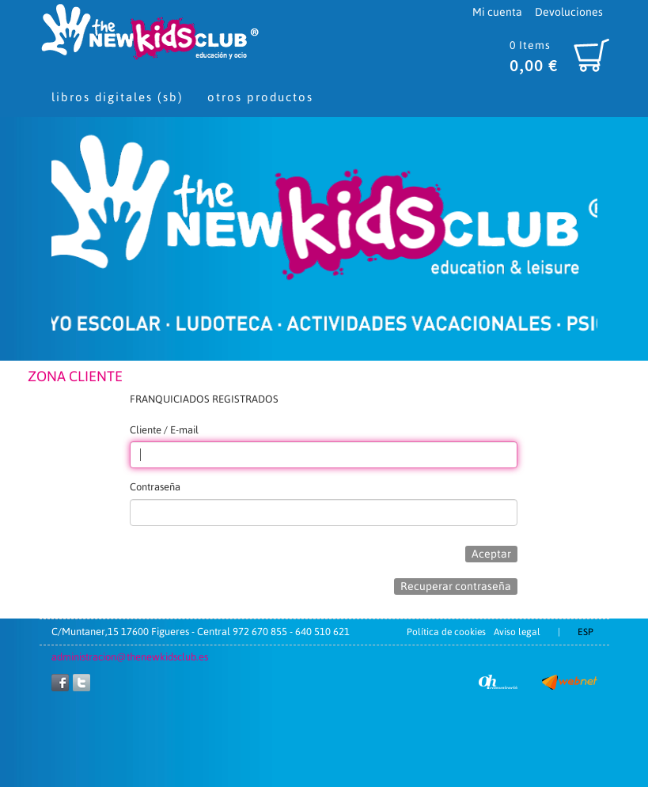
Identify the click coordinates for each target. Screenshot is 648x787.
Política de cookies (446, 632)
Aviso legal (517, 632)
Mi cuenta (497, 12)
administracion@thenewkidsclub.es (129, 657)
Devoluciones (569, 12)
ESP (585, 632)
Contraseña (155, 487)
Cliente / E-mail (164, 430)
